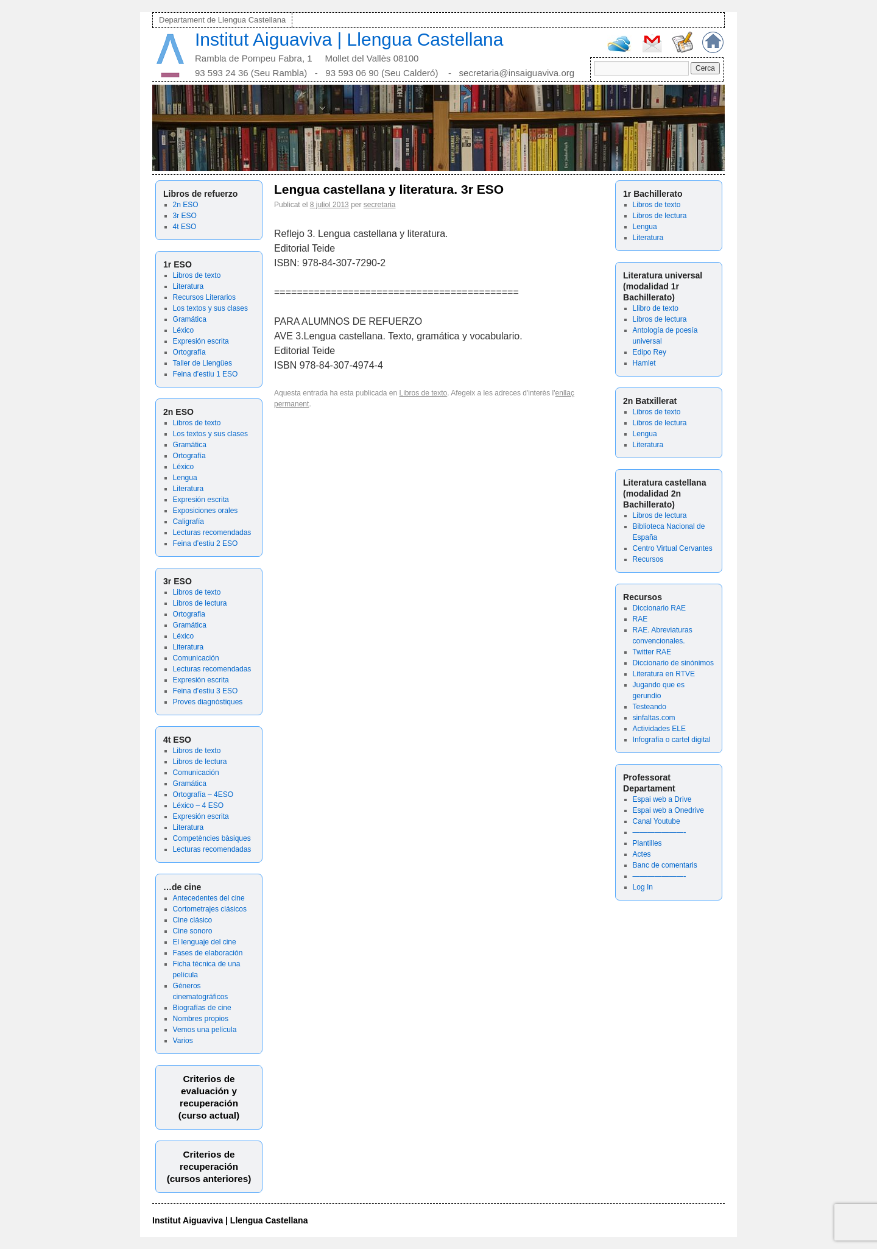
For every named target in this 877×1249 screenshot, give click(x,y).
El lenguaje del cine (204, 942)
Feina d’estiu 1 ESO (205, 374)
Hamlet (644, 363)
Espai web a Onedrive (668, 810)
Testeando (649, 706)
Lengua (185, 477)
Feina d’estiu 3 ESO (205, 691)
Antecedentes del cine (209, 898)
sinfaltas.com (654, 717)
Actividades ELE (659, 728)
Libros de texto (197, 275)
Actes (642, 854)
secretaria (380, 204)
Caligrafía (188, 521)
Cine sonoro (193, 931)
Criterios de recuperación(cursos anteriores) (209, 1166)
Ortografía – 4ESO (203, 794)
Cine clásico (193, 920)
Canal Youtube (656, 821)
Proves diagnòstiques (208, 702)
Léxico (183, 330)
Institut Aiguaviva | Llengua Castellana (349, 39)
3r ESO (185, 215)
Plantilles (647, 843)
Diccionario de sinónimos (673, 663)
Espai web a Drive (662, 799)
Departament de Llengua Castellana (222, 19)
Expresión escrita (201, 341)
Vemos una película (205, 1029)
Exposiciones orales (205, 510)
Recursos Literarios (204, 297)
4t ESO (185, 226)
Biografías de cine (202, 1007)
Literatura (188, 286)
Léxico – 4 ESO (198, 805)
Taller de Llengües (202, 363)
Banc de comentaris (665, 865)
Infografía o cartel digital (672, 739)
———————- (659, 832)
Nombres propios (200, 1018)
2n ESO (186, 204)
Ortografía (189, 352)
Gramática (189, 319)
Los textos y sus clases (210, 308)
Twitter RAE (652, 652)
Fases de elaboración (208, 953)
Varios (183, 1040)
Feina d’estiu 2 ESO (205, 543)
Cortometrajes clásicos (210, 909)
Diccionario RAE (659, 608)
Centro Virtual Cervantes (673, 548)
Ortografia (189, 614)
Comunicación (196, 658)
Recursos (648, 559)
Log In (643, 887)
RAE (640, 619)
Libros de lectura (200, 603)
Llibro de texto (655, 308)
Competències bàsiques (212, 838)
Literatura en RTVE (664, 674)
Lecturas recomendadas (212, 532)
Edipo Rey (649, 352)
